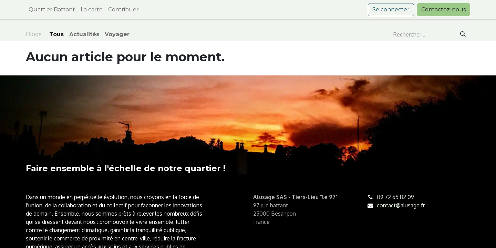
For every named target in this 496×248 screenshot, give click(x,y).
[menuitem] (52, 10)
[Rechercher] (463, 34)
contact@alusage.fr (401, 205)
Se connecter (391, 9)
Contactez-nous (443, 9)
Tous (56, 34)
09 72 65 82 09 (395, 197)
